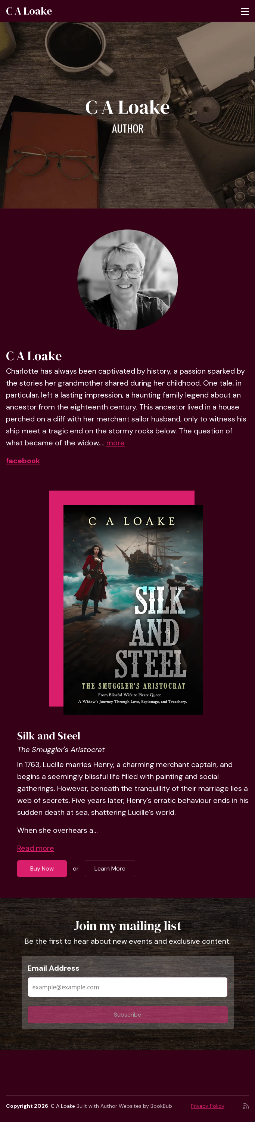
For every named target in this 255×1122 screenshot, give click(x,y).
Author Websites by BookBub (136, 1106)
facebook (23, 461)
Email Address (54, 968)
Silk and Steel (48, 736)
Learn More (109, 868)
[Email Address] (128, 987)
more (115, 443)
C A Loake (29, 11)
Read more (35, 848)
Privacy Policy (207, 1106)
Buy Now (42, 868)
